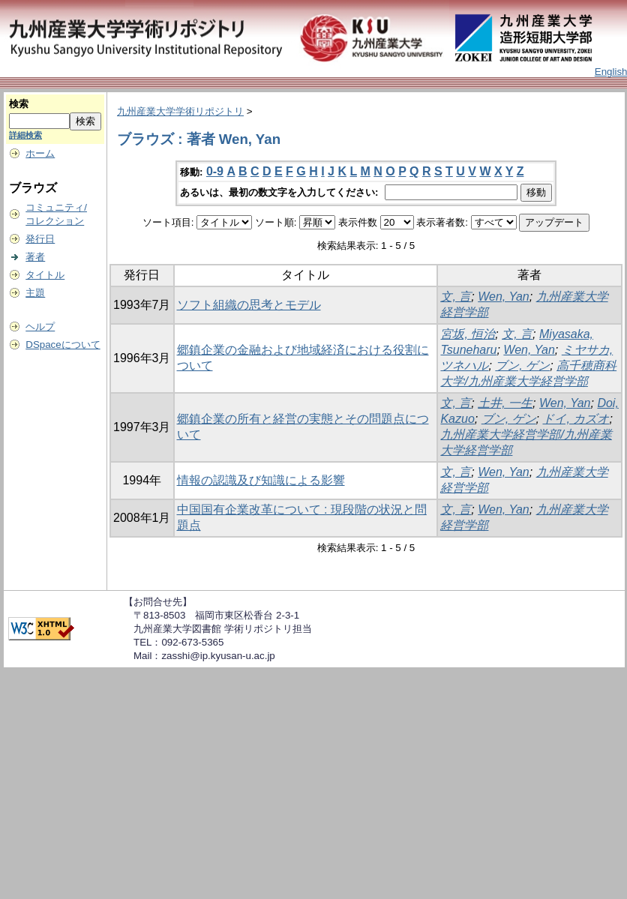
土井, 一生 (505, 403)
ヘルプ (40, 326)
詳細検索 (25, 134)
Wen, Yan (504, 296)
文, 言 (455, 296)
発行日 (40, 238)
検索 (18, 103)
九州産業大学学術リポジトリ (180, 111)
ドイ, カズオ (575, 418)
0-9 (215, 171)
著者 (35, 256)
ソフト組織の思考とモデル (249, 304)
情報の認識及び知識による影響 (261, 480)
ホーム (40, 153)
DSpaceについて (63, 344)
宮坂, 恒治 (467, 334)
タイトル (45, 274)
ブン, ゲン (522, 365)
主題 (35, 292)
